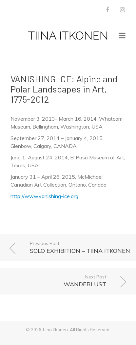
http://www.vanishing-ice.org (44, 196)
